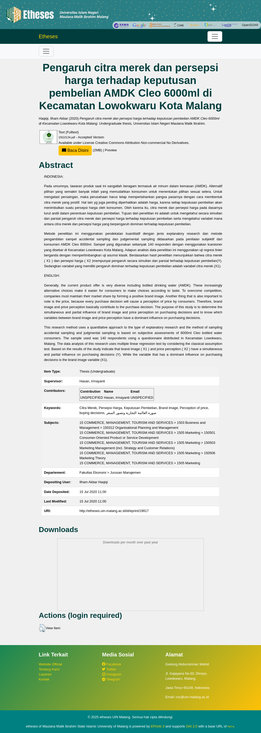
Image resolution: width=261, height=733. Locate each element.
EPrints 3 (158, 726)
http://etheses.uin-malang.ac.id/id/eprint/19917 (114, 511)
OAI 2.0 (191, 726)
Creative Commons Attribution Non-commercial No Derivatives (141, 143)
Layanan (45, 674)
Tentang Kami (49, 669)
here (231, 726)
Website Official (50, 664)
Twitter (109, 669)
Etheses (48, 36)
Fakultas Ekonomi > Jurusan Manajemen (110, 472)
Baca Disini (75, 150)
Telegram (111, 679)
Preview (111, 150)
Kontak (44, 679)
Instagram (111, 674)
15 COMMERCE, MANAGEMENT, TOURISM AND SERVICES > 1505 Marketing (139, 463)
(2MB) (81, 150)
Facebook (111, 664)
